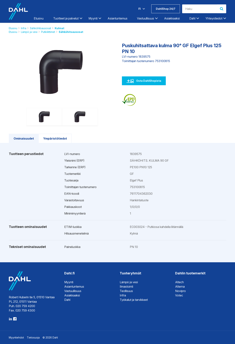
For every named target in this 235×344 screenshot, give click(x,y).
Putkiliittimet (48, 31)
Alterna (180, 286)
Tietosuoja (33, 337)
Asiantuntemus (117, 18)
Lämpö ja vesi (29, 31)
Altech (179, 282)
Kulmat (59, 28)
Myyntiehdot (16, 337)
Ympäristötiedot (55, 138)
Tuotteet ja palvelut (66, 18)
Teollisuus (126, 291)
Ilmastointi (126, 286)
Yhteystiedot (213, 18)
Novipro (180, 291)
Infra (23, 28)
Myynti (92, 18)
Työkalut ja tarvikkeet (134, 300)
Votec (179, 295)
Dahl (192, 18)
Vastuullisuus (145, 18)
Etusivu (39, 18)
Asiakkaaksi (172, 18)
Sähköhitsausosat (40, 28)
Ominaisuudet (24, 138)
